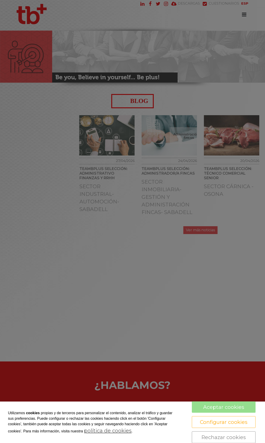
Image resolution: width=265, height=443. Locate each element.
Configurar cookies (223, 422)
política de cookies (108, 431)
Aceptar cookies (223, 407)
